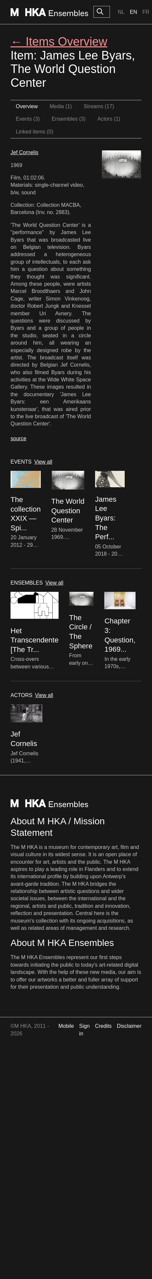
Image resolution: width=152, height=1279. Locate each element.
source (18, 438)
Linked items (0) (34, 131)
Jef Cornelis (24, 152)
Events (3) (28, 119)
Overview (27, 106)
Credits (103, 1026)
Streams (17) (99, 106)
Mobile (66, 1026)
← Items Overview (59, 41)
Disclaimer (129, 1026)
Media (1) (61, 106)
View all (43, 462)
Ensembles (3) (69, 119)
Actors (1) (108, 119)
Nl (121, 12)
